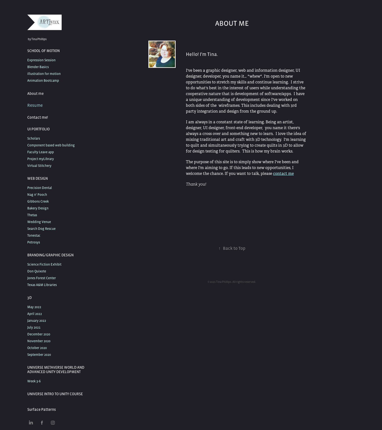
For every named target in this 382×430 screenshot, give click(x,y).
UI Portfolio (38, 129)
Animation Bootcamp (43, 80)
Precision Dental (39, 188)
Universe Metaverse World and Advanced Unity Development (55, 369)
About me (35, 93)
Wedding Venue (39, 222)
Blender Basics (38, 67)
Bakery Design (37, 208)
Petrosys (33, 242)
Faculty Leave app (40, 152)
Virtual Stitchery (39, 166)
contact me (283, 173)
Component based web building (51, 145)
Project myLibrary (40, 159)
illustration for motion (44, 74)
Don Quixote (36, 271)
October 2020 (37, 348)
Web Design (37, 178)
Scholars (33, 138)
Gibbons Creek (38, 201)
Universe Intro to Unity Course (55, 394)
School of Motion (43, 51)
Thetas (32, 215)
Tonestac (33, 235)
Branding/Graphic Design (50, 255)
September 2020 (39, 355)
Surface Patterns (41, 409)
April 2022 (34, 314)
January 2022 (36, 320)
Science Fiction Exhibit (44, 264)
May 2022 (34, 307)
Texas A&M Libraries (42, 285)
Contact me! (37, 117)
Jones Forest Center (41, 278)
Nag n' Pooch (37, 195)
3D (29, 298)
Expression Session (41, 60)
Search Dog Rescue (41, 229)
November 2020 (38, 341)
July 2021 (33, 327)
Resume (35, 105)
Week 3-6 (34, 381)
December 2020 (38, 334)
